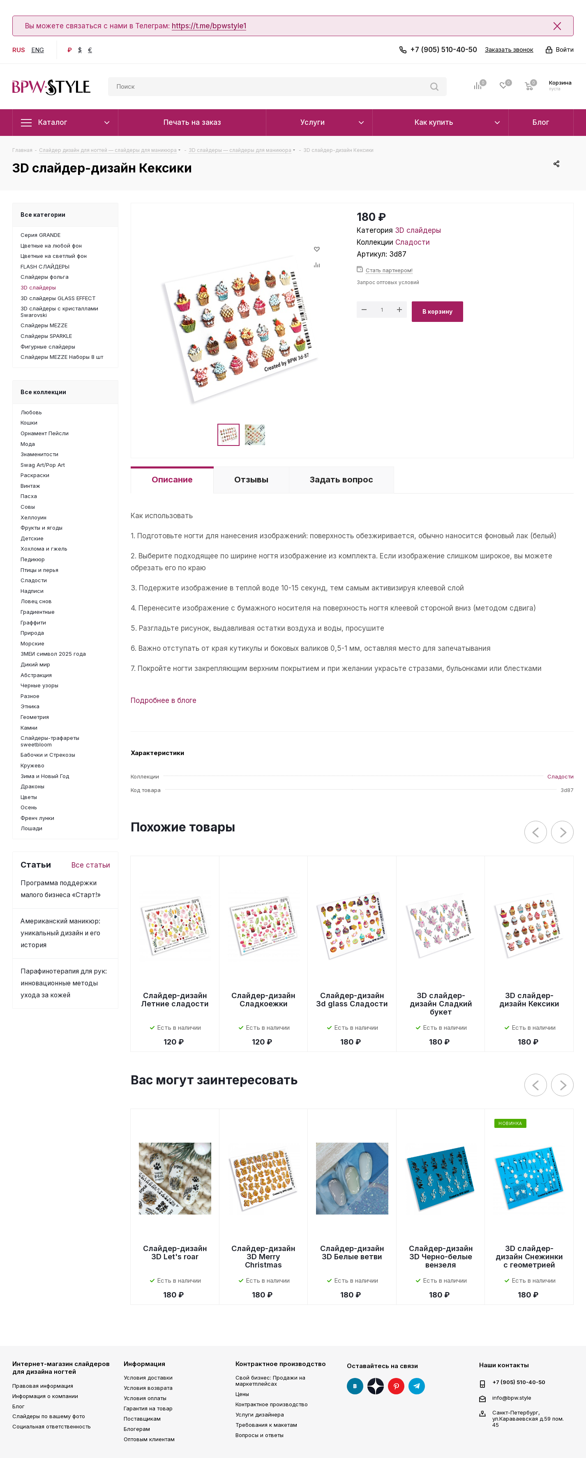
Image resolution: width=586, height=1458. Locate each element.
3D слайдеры (418, 230)
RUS (18, 50)
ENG (37, 50)
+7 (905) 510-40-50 (443, 50)
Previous (536, 832)
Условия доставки (148, 1377)
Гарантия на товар (148, 1408)
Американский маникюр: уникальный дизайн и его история (60, 933)
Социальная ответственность (51, 1426)
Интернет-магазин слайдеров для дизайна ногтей (61, 1368)
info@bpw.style (511, 1397)
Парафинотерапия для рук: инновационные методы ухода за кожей (64, 983)
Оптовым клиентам (149, 1439)
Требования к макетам (266, 1424)
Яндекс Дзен (375, 1386)
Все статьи (91, 865)
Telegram (416, 1386)
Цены (242, 1394)
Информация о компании (45, 1396)
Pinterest (396, 1386)
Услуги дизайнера (259, 1414)
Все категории (43, 214)
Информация (144, 1364)
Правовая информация (42, 1385)
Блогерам (137, 1429)
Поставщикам (142, 1418)
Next (562, 832)
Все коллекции (43, 391)
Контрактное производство (280, 1364)
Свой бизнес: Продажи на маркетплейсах (270, 1380)
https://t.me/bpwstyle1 (209, 26)
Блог (18, 1406)
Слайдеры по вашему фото (48, 1416)
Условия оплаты (145, 1398)
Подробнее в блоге (163, 700)
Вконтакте (355, 1386)
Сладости (412, 242)
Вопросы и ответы (259, 1435)
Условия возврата (148, 1388)
